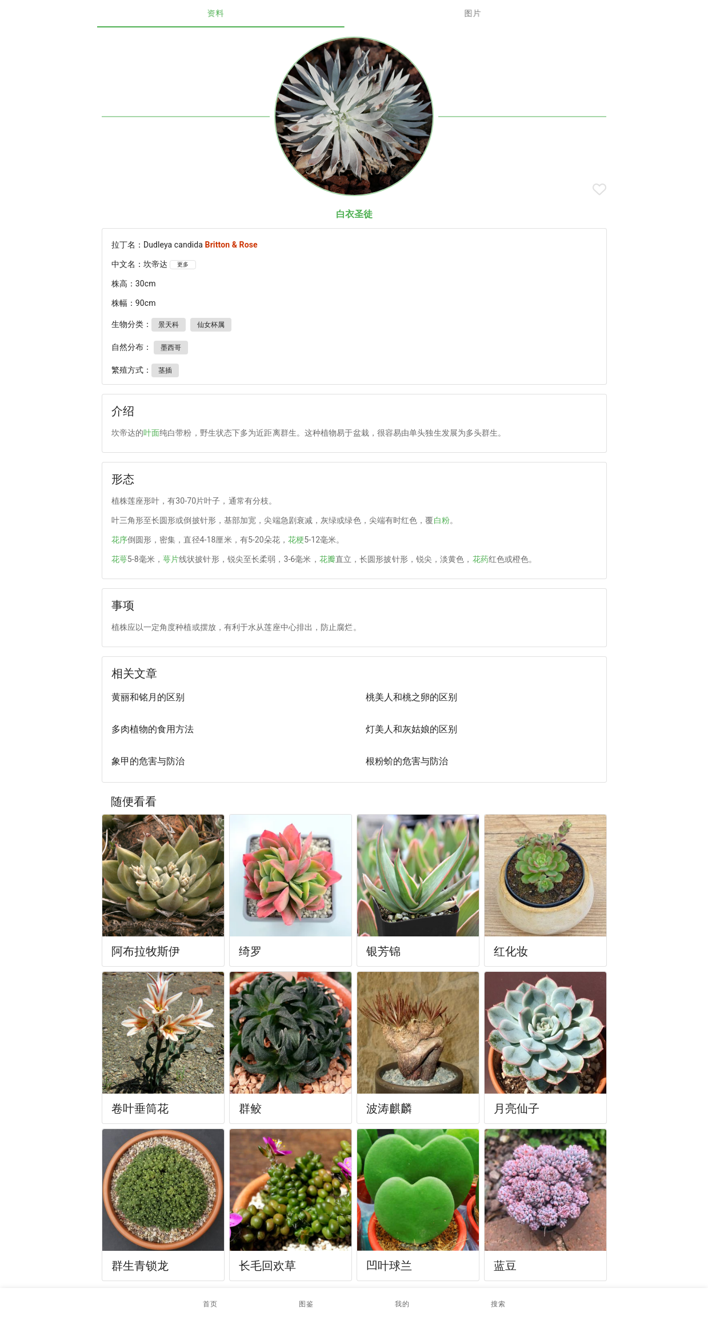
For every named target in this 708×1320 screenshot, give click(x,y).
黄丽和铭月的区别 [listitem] (148, 697)
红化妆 (511, 951)
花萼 (119, 559)
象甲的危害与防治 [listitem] (148, 761)
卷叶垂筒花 (140, 1108)
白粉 (442, 520)
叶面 (151, 432)
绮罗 (250, 951)
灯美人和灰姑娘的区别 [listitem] (411, 729)
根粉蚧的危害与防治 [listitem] (407, 761)
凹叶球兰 (389, 1266)
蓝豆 (505, 1266)
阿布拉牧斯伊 (146, 951)
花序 (119, 539)
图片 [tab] (482, 13)
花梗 (296, 539)
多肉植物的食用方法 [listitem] (152, 729)
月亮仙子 (517, 1108)
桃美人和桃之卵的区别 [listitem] (411, 697)
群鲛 (250, 1108)
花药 (481, 559)
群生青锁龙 (140, 1266)
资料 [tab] (225, 13)
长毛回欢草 (268, 1266)
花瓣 (327, 559)
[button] (306, 1304)
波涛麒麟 (389, 1108)
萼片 (171, 559)
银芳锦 (383, 951)
